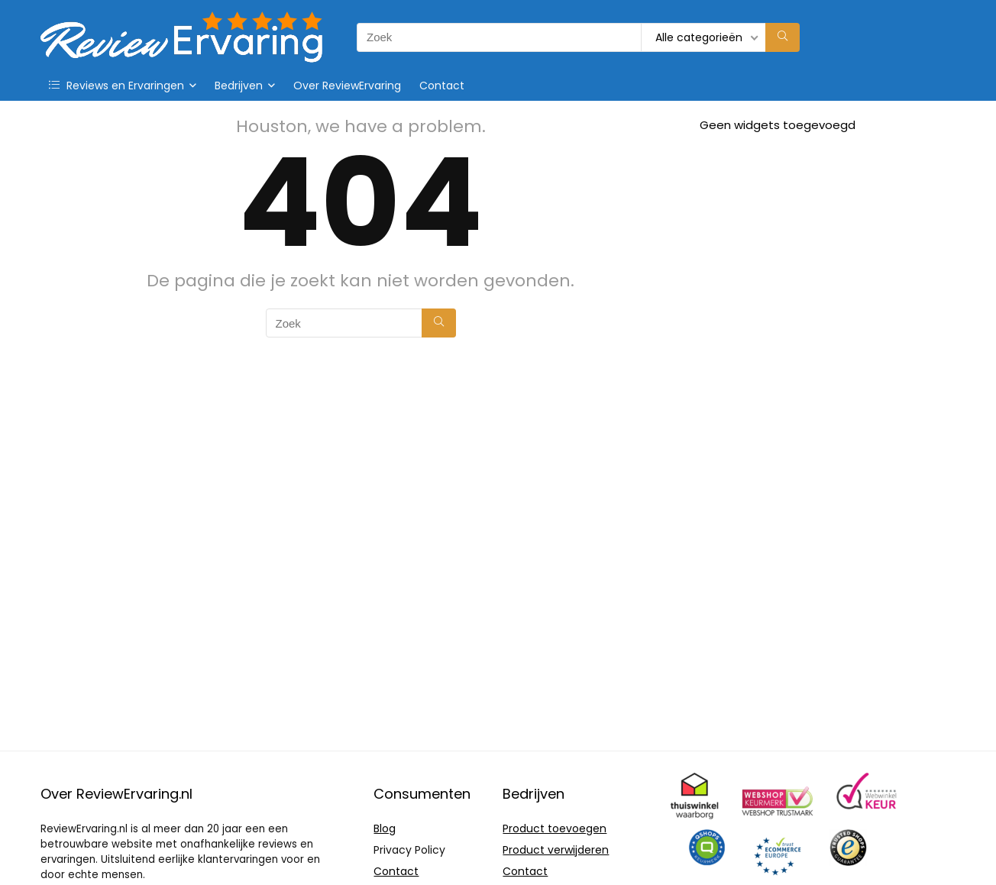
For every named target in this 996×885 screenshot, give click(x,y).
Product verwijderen (556, 850)
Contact (441, 85)
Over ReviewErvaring (347, 85)
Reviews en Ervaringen (116, 85)
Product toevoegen (554, 828)
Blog (385, 828)
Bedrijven (239, 85)
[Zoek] (782, 37)
